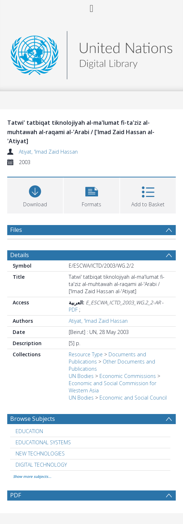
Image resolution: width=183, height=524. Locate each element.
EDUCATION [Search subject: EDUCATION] (29, 431)
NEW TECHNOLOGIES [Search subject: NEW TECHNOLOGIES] (40, 453)
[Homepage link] (91, 53)
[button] (91, 194)
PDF (73, 309)
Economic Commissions (127, 376)
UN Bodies (81, 376)
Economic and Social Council (133, 397)
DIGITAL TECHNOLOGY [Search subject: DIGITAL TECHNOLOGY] (41, 464)
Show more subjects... (32, 476)
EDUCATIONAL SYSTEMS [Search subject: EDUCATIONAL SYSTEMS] (43, 442)
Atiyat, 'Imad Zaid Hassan (48, 151)
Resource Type (86, 354)
